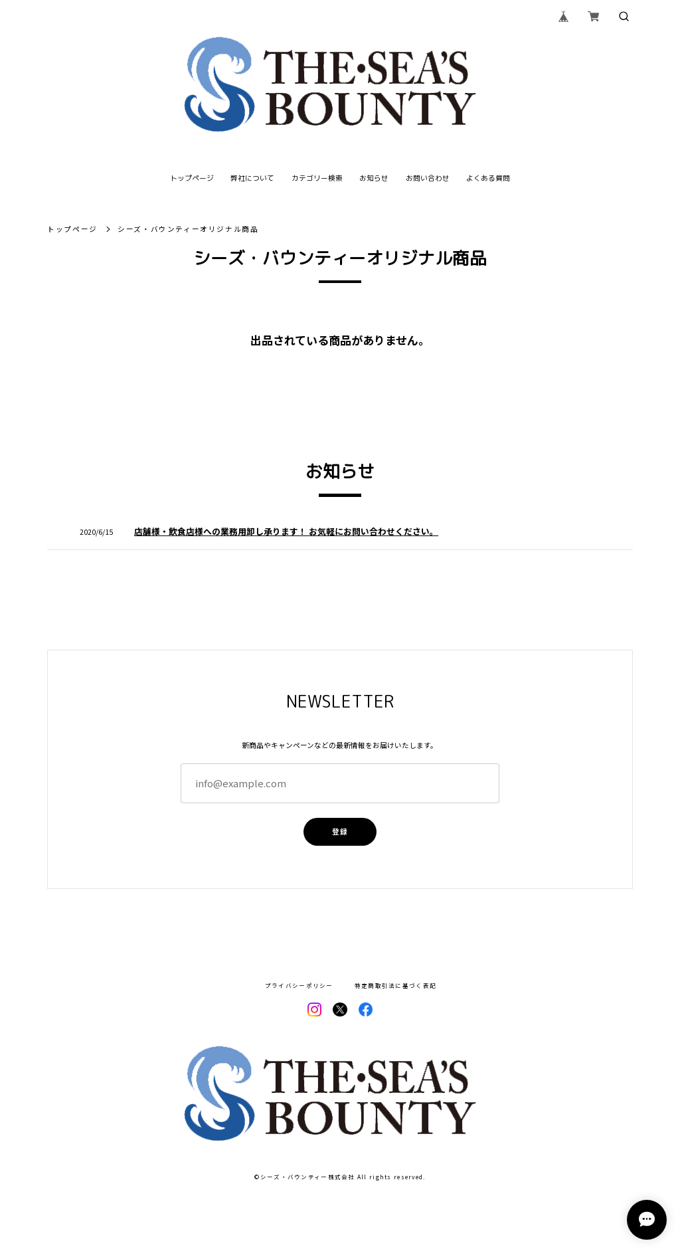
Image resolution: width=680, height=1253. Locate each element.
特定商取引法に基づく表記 (395, 986)
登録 (340, 831)
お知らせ (373, 178)
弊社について (252, 178)
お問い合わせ (428, 178)
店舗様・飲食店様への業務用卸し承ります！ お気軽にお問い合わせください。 (286, 531)
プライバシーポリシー (299, 986)
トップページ (192, 178)
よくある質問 (488, 178)
